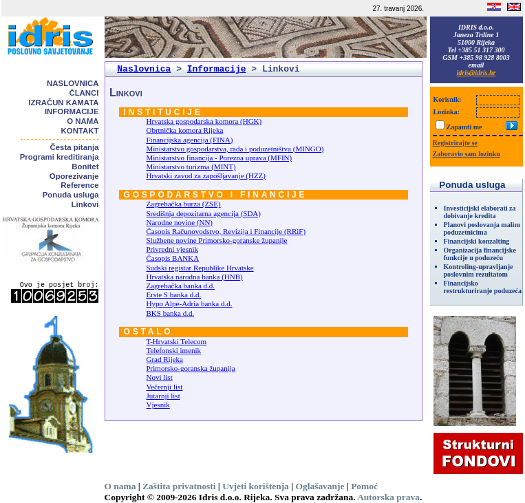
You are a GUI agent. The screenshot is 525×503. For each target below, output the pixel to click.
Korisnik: (447, 99)
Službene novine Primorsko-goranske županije (217, 240)
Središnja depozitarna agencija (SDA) (204, 213)
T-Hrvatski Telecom (177, 341)
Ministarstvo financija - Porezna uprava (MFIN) (219, 157)
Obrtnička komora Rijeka (185, 130)
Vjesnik (158, 404)
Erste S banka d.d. (174, 294)
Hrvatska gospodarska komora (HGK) (204, 121)
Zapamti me (464, 127)
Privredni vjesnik (172, 249)
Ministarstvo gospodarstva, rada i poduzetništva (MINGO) (235, 149)
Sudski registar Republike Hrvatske (200, 268)
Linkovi (85, 204)
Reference (79, 185)
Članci (83, 93)
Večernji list (165, 387)
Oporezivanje (74, 176)
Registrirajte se (455, 143)
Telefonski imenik (174, 350)
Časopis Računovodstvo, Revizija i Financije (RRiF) (226, 231)
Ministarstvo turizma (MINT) (191, 166)
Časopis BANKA (173, 258)
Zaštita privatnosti (178, 486)
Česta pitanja (74, 147)
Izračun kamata (63, 102)
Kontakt (80, 131)
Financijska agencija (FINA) (190, 140)
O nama (82, 121)
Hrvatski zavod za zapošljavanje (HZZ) (206, 175)
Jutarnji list (163, 396)
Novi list (160, 377)
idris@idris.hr (476, 72)
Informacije (72, 111)
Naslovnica (72, 83)
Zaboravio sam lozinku (466, 154)
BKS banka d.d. (171, 313)
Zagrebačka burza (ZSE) (184, 204)
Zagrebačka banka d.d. (181, 285)
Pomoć (364, 486)
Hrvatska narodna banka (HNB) (195, 276)
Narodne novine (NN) (180, 222)
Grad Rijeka (165, 359)
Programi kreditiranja (59, 157)
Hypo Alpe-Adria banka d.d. (190, 303)
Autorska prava (388, 497)
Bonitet (85, 166)
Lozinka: (446, 112)
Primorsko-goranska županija (191, 368)
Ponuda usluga (71, 195)
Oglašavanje (320, 486)
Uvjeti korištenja (255, 486)
